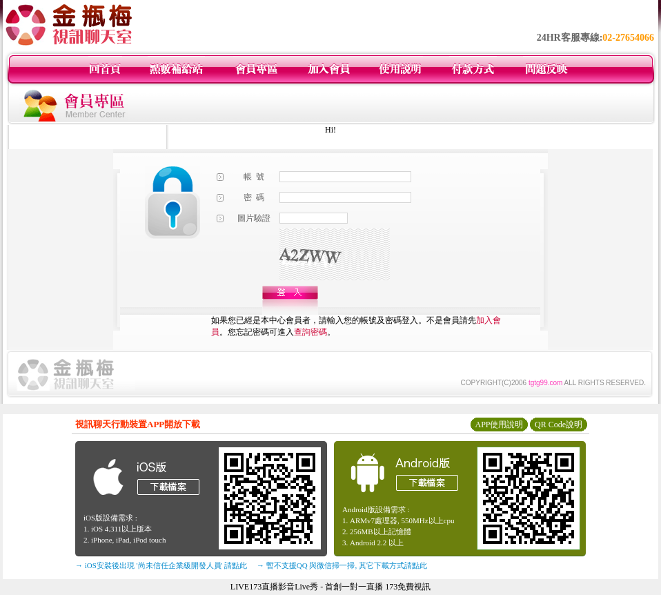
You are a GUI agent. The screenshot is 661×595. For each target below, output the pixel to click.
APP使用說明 (499, 424)
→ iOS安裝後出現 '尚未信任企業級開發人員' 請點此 (161, 565)
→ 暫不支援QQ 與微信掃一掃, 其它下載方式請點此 (342, 565)
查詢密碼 (310, 332)
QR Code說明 (558, 424)
